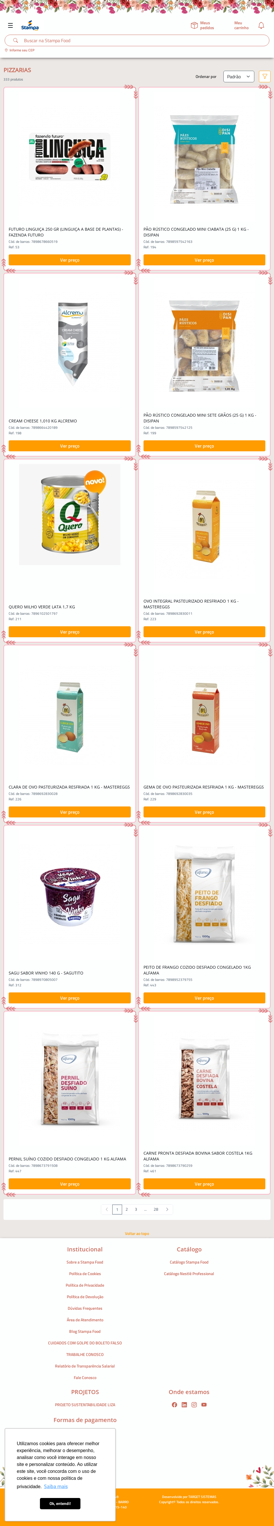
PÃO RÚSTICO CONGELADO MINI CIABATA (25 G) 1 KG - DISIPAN (196, 232)
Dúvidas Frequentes (85, 1308)
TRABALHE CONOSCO (85, 1354)
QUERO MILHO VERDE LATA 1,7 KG (42, 607)
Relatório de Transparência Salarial (85, 1366)
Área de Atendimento (85, 1320)
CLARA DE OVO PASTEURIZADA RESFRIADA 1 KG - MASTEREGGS (69, 787)
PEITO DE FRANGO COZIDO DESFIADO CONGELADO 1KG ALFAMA (197, 970)
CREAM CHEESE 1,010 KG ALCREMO (43, 421)
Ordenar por (206, 76)
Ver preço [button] (69, 259)
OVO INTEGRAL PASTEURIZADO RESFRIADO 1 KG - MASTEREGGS (191, 604)
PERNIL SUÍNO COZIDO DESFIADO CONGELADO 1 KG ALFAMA (67, 1159)
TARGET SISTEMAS (202, 1496)
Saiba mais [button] (56, 1486)
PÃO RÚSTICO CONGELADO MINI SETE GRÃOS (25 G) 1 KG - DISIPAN (200, 418)
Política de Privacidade (85, 1285)
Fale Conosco (85, 1377)
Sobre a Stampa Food (85, 1262)
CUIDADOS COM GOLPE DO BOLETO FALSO (85, 1343)
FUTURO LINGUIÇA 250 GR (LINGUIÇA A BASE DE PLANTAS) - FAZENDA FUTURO (66, 232)
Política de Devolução (85, 1297)
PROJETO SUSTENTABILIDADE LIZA (85, 1405)
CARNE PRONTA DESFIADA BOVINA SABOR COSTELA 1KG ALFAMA (198, 1156)
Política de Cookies (85, 1273)
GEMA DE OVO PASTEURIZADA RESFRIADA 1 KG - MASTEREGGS (204, 787)
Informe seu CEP (19, 50)
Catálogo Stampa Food (189, 1262)
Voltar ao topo (137, 1233)
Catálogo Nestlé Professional (189, 1273)
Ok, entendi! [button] (60, 1503)
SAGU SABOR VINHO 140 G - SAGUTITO (46, 973)
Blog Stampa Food (85, 1331)
